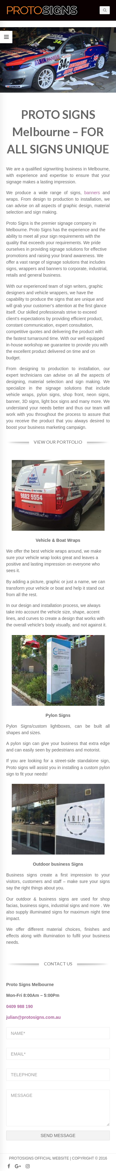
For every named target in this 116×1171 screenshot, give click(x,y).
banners (92, 192)
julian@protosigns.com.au (33, 1017)
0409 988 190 (19, 1006)
